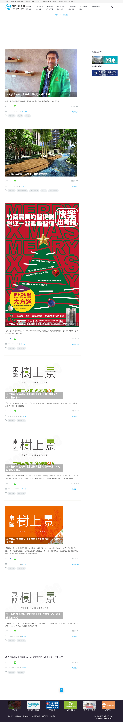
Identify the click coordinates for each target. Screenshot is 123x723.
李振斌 (20, 116)
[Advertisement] (61, 31)
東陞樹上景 (21, 348)
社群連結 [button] (72, 1)
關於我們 (10, 717)
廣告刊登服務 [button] (63, 1)
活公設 (28, 116)
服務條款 (18, 717)
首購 (98, 9)
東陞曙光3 (21, 672)
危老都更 (58, 9)
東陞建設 (11, 116)
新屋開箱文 (37, 6)
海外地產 (79, 9)
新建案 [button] (13, 1)
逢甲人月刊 (69, 9)
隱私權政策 (26, 717)
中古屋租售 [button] (53, 1)
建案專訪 (57, 6)
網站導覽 (45, 717)
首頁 (56, 15)
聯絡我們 (52, 717)
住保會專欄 (89, 9)
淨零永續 (49, 9)
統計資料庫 (89, 6)
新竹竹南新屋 (34, 191)
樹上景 (44, 191)
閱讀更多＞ (75, 112)
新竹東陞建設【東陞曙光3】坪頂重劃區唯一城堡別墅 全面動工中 (38, 657)
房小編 (25, 344)
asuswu (26, 111)
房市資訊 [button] (38, 1)
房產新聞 (47, 6)
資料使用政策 (36, 717)
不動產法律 (67, 6)
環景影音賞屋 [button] (30, 1)
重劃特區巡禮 (38, 9)
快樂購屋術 (78, 6)
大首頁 (8, 1)
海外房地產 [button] (20, 1)
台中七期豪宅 (53, 191)
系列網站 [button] (46, 1)
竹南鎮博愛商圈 (22, 191)
